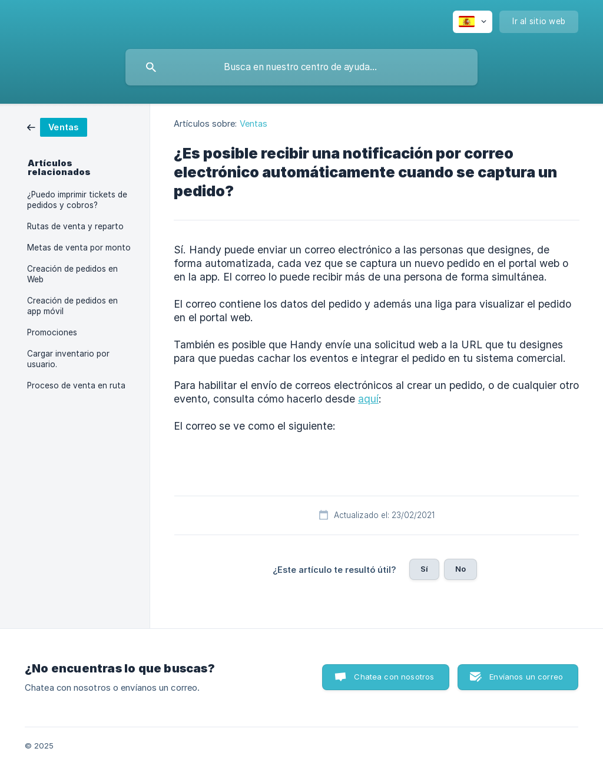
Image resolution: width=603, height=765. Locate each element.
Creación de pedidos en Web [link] (72, 274)
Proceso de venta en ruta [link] (76, 385)
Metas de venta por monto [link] (79, 247)
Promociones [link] (52, 332)
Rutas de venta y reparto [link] (75, 226)
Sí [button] (424, 568)
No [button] (460, 568)
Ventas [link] (254, 123)
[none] (472, 22)
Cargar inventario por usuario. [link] (68, 359)
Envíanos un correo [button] (526, 676)
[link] (57, 126)
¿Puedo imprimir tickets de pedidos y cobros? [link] (77, 200)
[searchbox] (301, 67)
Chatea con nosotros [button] (394, 676)
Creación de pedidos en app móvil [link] (72, 306)
